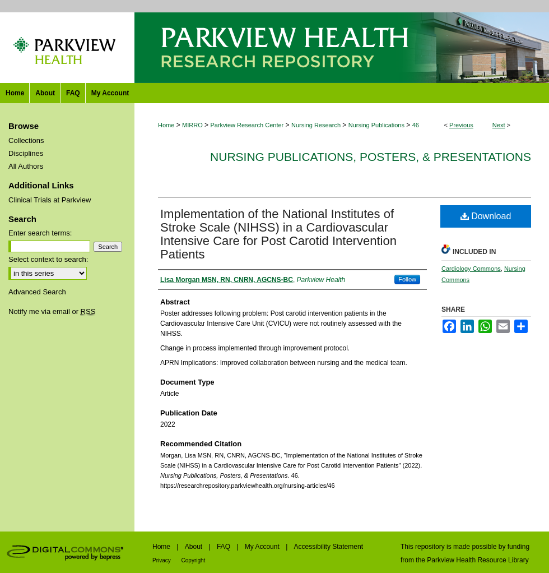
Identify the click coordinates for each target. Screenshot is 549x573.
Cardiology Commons (471, 268)
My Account (263, 547)
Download (485, 216)
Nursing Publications (376, 125)
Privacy (162, 560)
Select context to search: (48, 259)
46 (415, 125)
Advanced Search (37, 292)
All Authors (25, 166)
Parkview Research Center (246, 125)
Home (166, 125)
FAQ (224, 547)
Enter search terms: (40, 233)
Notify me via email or (51, 311)
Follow (407, 279)
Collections (26, 140)
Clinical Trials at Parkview (49, 200)
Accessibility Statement (328, 547)
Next (498, 125)
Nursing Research (316, 125)
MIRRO (192, 125)
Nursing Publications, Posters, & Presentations (370, 156)
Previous (461, 125)
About (194, 547)
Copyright (194, 560)
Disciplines (25, 153)
